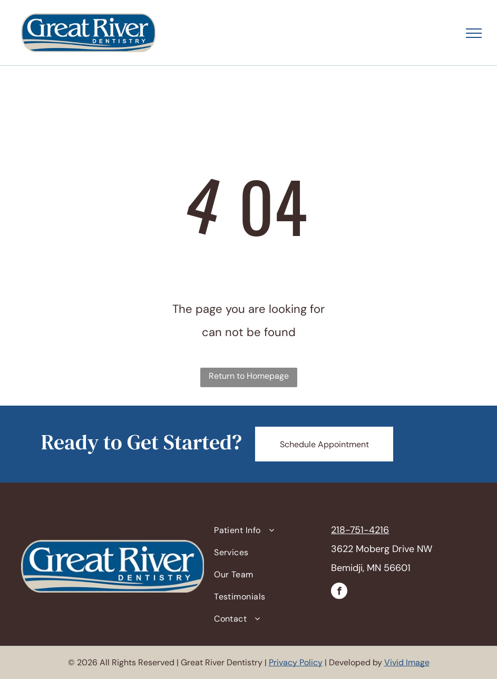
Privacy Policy (296, 662)
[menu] (474, 33)
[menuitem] (267, 530)
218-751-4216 (360, 530)
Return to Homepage (249, 375)
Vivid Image (407, 662)
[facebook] (339, 592)
